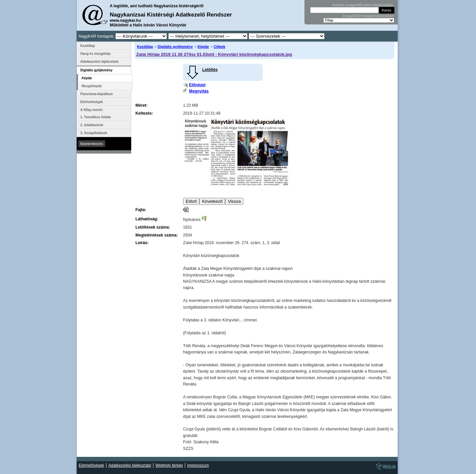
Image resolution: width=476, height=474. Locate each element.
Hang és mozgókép (95, 53)
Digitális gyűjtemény (175, 47)
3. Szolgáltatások (93, 133)
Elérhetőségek (91, 102)
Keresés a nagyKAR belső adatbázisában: (363, 5)
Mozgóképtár (92, 86)
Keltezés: (144, 113)
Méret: (141, 105)
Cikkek (219, 47)
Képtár (203, 47)
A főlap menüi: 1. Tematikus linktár (95, 113)
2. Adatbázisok (91, 125)
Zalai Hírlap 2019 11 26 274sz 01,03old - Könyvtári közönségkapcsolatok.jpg (214, 54)
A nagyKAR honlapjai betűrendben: (368, 16)
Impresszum (198, 465)
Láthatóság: (147, 219)
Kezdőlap (145, 47)
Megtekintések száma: (157, 235)
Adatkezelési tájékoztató (99, 61)
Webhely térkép (169, 465)
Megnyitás (199, 91)
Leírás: (142, 242)
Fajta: (141, 209)
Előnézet (197, 85)
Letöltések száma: (153, 227)
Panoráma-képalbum (96, 94)
